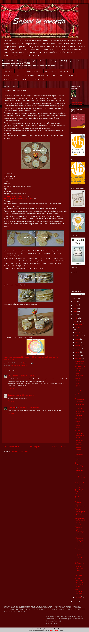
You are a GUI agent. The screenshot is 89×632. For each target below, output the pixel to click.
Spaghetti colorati (78, 395)
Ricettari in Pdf (44, 75)
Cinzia (10, 376)
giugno (78, 346)
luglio (77, 342)
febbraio (78, 358)
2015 (75, 311)
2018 (75, 302)
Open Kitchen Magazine (33, 71)
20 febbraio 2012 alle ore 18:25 (28, 408)
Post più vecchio (59, 446)
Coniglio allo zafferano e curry (79, 435)
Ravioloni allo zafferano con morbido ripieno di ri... (80, 552)
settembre (79, 336)
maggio (78, 349)
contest (19, 365)
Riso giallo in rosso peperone (79, 413)
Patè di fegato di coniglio (79, 362)
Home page (8, 71)
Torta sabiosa (79, 563)
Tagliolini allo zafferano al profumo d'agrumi (80, 521)
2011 (75, 601)
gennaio (78, 597)
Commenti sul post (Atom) (19, 451)
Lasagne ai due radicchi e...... (80, 478)
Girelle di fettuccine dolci (79, 568)
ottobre (78, 332)
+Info (56, 630)
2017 (75, 305)
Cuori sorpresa (78, 574)
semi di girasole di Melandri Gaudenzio (19, 199)
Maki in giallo (79, 418)
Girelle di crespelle (78, 498)
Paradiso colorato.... (79, 390)
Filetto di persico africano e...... (80, 504)
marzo (77, 355)
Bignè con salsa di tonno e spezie (78, 424)
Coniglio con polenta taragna (79, 442)
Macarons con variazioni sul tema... (80, 368)
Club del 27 (25, 79)
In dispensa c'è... (66, 71)
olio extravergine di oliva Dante (16, 196)
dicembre (78, 324)
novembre (78, 327)
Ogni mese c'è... (51, 71)
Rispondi (11, 389)
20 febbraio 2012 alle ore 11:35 (23, 395)
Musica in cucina (10, 79)
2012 (75, 321)
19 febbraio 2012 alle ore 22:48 (23, 376)
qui (54, 261)
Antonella (11, 408)
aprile (77, 352)
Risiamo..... (78, 430)
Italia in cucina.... (78, 380)
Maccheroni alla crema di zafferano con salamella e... (80, 542)
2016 (75, 308)
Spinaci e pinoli (78, 385)
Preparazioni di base (11, 75)
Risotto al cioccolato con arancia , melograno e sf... (79, 582)
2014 (75, 315)
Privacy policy (58, 75)
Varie (18, 71)
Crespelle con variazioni (79, 454)
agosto (77, 339)
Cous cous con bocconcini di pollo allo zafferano (79, 531)
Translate (71, 75)
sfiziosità (25, 365)
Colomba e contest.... (78, 449)
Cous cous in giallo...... (79, 459)
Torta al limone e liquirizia (78, 591)
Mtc (44, 79)
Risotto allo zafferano (79, 559)
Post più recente (11, 446)
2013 (75, 318)
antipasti (13, 365)
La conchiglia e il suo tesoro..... (79, 406)
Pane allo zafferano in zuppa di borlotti (80, 512)
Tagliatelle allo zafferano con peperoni (80, 485)
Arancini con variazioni (79, 400)
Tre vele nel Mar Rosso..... (79, 492)
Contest (36, 79)
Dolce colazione (79, 374)
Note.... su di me (29, 75)
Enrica (10, 395)
